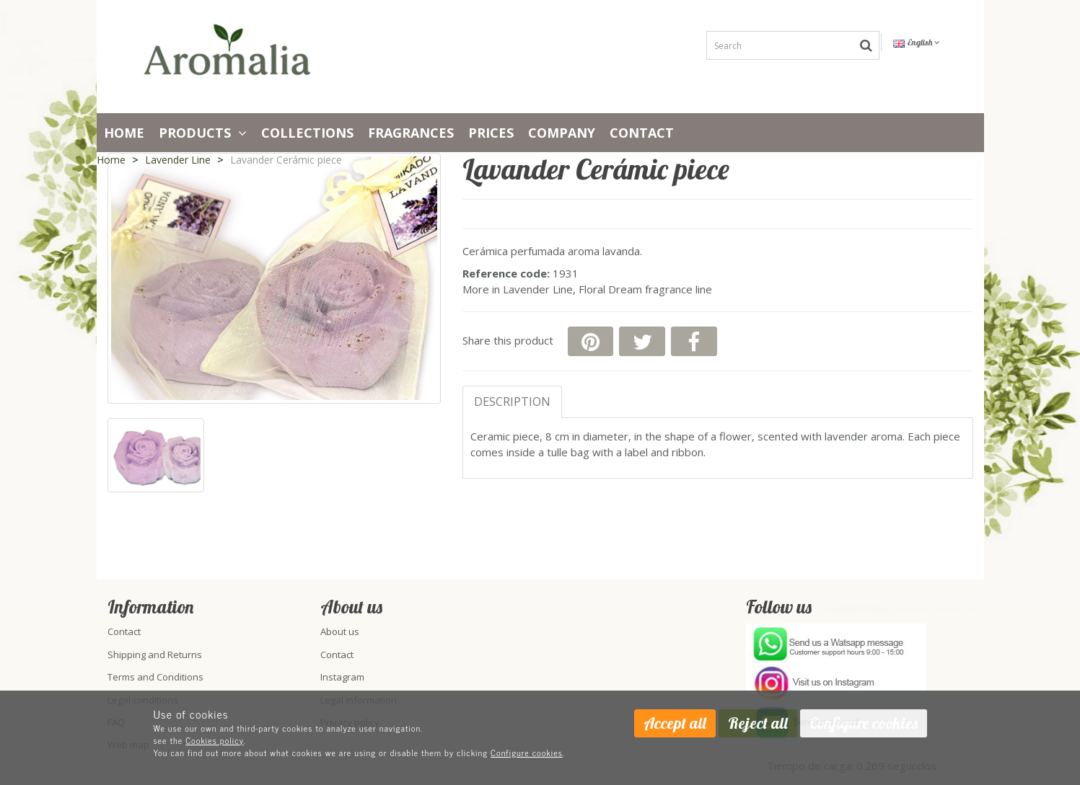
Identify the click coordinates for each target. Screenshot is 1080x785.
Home (124, 132)
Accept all (675, 723)
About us (339, 631)
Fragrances (411, 132)
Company (561, 132)
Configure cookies (527, 752)
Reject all (758, 723)
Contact (642, 132)
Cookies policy (214, 740)
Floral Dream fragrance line (645, 289)
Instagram (342, 676)
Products (203, 132)
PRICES (491, 132)
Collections (307, 132)
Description (512, 401)
